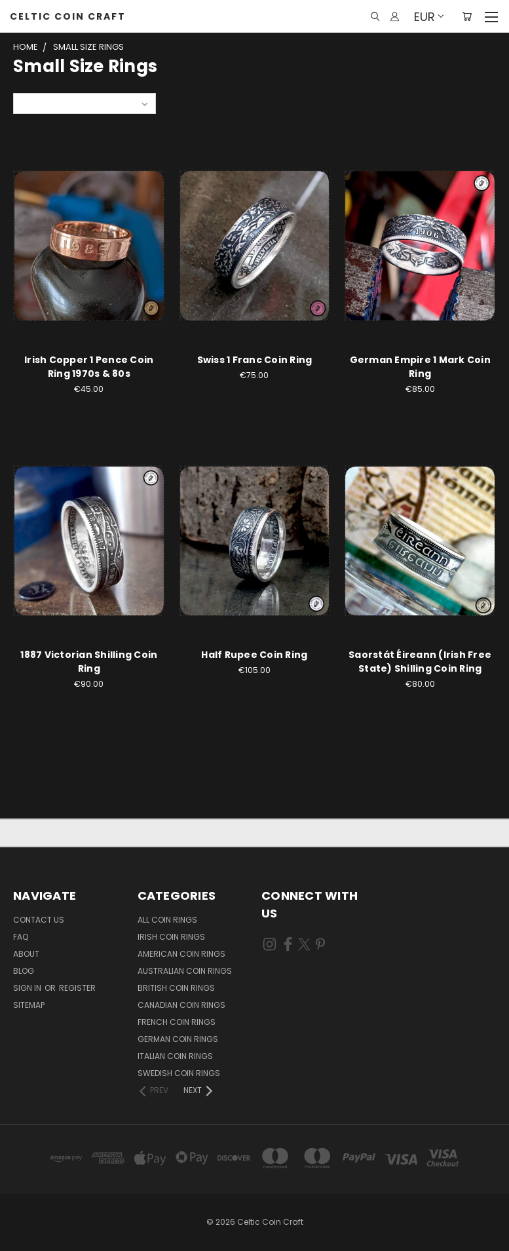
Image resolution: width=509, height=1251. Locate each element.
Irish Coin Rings (171, 936)
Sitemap (29, 1004)
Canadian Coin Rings (181, 1004)
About (26, 953)
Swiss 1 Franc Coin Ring (254, 359)
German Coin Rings (178, 1039)
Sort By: (36, 103)
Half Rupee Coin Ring (254, 654)
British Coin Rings (176, 987)
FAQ (20, 936)
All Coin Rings (167, 919)
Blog (23, 970)
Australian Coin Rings (185, 970)
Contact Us (38, 919)
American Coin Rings (181, 953)
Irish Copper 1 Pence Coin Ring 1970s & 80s (88, 366)
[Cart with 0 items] (467, 16)
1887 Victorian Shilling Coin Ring (88, 661)
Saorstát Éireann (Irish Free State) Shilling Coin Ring (420, 661)
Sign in (28, 987)
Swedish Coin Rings (179, 1073)
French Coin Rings (177, 1022)
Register (77, 987)
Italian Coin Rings (175, 1056)
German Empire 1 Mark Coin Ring (420, 366)
